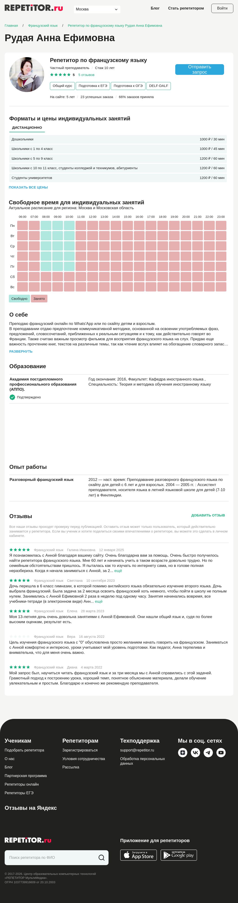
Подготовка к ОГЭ (128, 86)
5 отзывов (86, 75)
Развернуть (21, 351)
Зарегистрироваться (80, 750)
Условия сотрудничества (84, 759)
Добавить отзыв (208, 515)
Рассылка (71, 767)
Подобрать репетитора (24, 750)
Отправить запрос (199, 69)
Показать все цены (28, 187)
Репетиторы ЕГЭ (19, 793)
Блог (155, 8)
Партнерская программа (26, 776)
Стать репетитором (186, 8)
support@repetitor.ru (137, 750)
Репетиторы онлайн (22, 784)
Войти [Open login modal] (222, 8)
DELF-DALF (158, 86)
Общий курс (62, 86)
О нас (10, 759)
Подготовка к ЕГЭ (93, 86)
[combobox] (93, 9)
